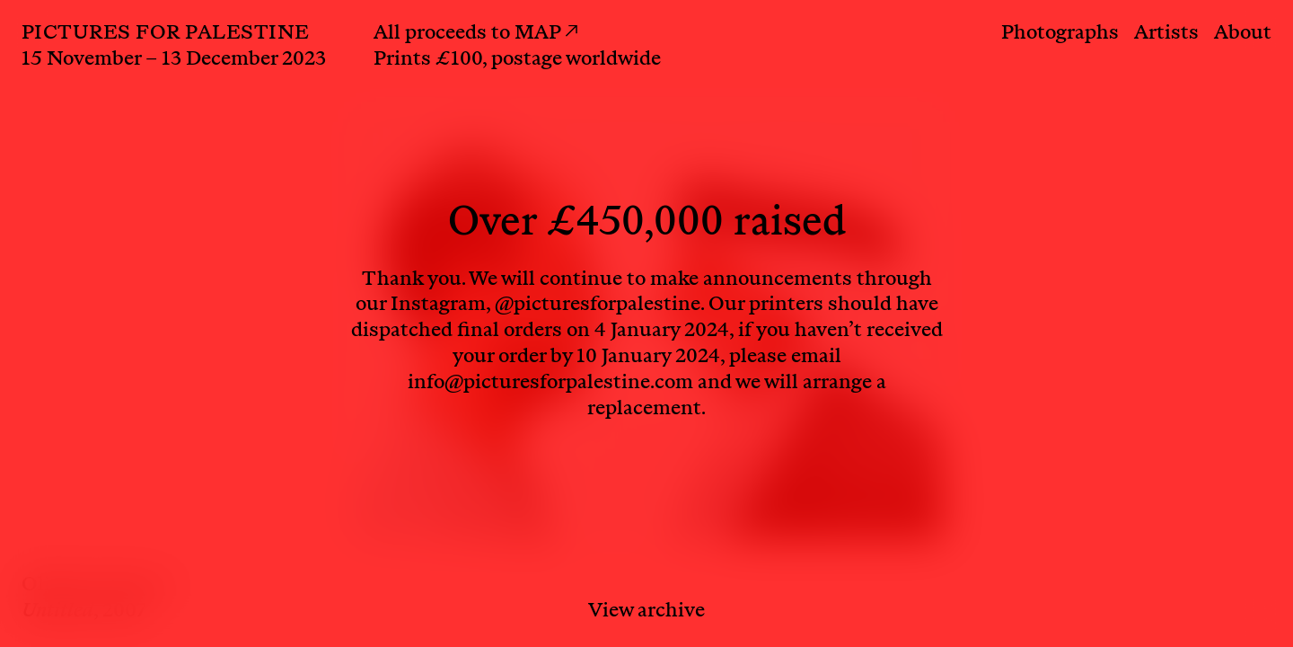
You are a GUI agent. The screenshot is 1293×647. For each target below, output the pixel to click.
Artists (1166, 34)
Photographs (1060, 34)
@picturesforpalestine (597, 305)
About (1242, 34)
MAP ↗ (546, 34)
